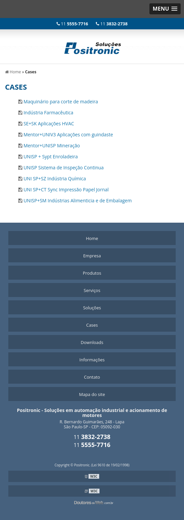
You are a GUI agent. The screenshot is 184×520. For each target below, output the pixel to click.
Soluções (92, 308)
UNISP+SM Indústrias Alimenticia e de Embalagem (78, 200)
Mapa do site (92, 394)
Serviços (92, 290)
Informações (92, 360)
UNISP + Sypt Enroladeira (51, 156)
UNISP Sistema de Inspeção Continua (64, 167)
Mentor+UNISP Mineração (52, 145)
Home (92, 238)
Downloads (92, 342)
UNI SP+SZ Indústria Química (55, 178)
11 (73, 24)
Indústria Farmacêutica (49, 112)
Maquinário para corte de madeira (61, 101)
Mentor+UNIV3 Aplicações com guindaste (68, 134)
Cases (92, 325)
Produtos (92, 273)
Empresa (92, 256)
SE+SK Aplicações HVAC (49, 123)
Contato (92, 377)
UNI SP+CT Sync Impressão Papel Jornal (66, 189)
